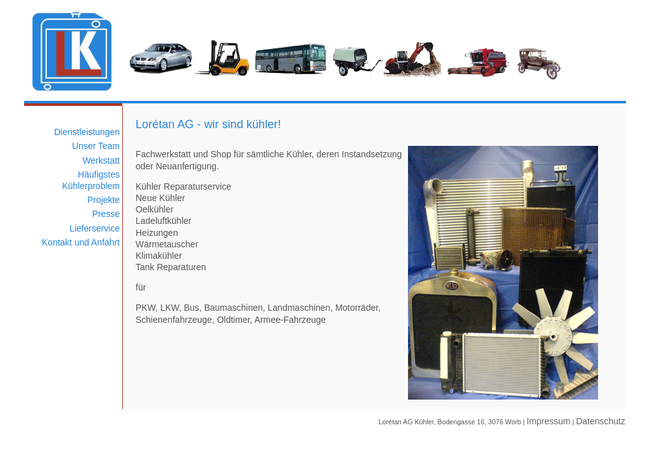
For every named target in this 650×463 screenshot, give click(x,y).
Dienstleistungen (87, 132)
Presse (106, 214)
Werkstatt (101, 160)
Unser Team (96, 146)
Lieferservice (95, 228)
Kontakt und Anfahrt (81, 242)
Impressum (548, 421)
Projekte (103, 200)
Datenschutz (600, 421)
